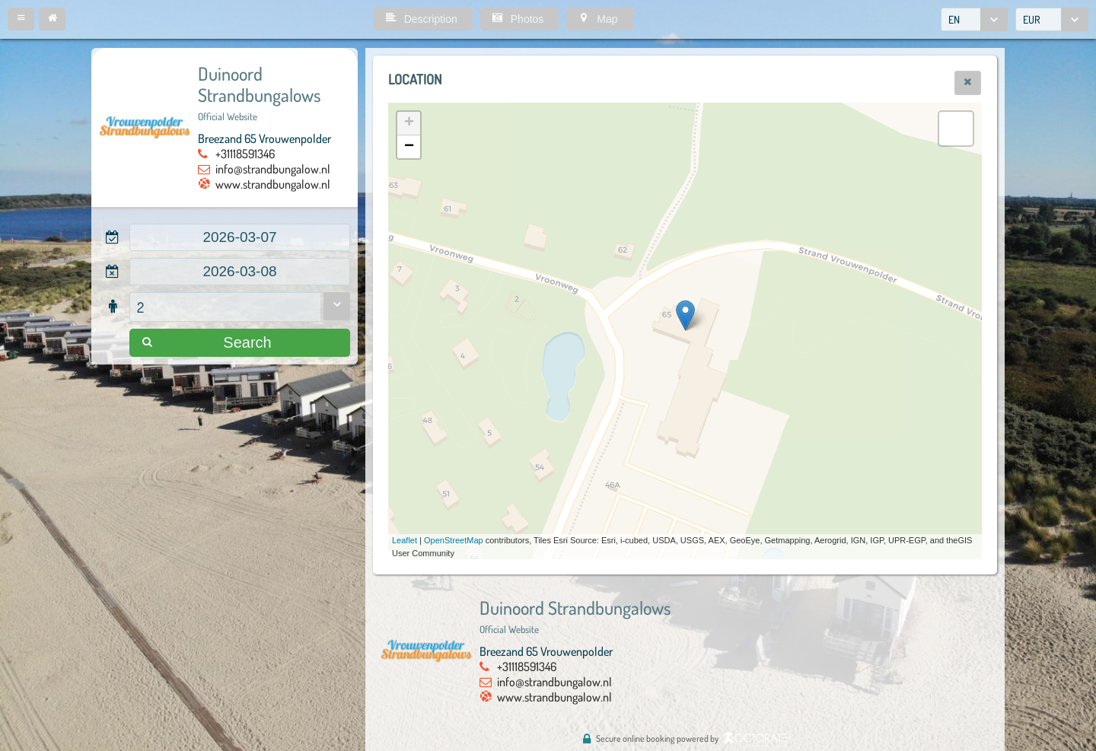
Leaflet (404, 540)
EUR (1031, 19)
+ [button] (409, 123)
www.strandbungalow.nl (272, 184)
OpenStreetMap (453, 540)
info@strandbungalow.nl (272, 169)
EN (954, 19)
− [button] (409, 146)
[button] (21, 19)
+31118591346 (245, 153)
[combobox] (974, 19)
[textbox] (239, 237)
